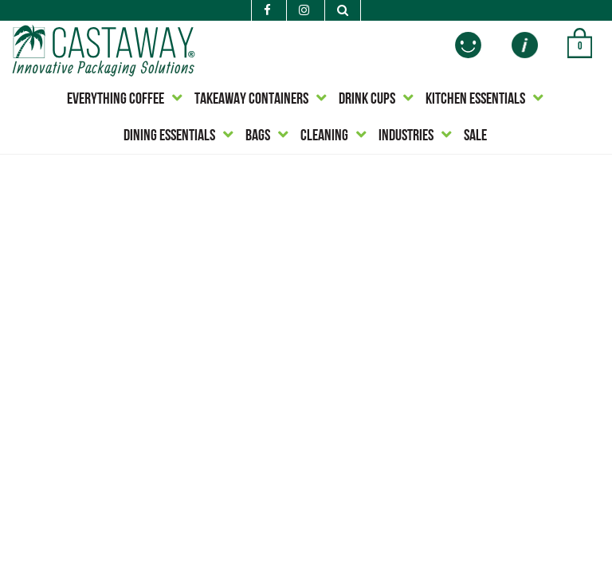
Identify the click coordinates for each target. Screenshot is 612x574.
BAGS (257, 136)
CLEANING (324, 136)
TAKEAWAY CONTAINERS (251, 100)
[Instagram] (304, 11)
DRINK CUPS (367, 100)
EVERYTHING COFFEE (115, 100)
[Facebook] (267, 11)
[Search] (342, 11)
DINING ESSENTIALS (169, 136)
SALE (475, 136)
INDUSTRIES (406, 136)
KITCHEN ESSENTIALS (475, 100)
